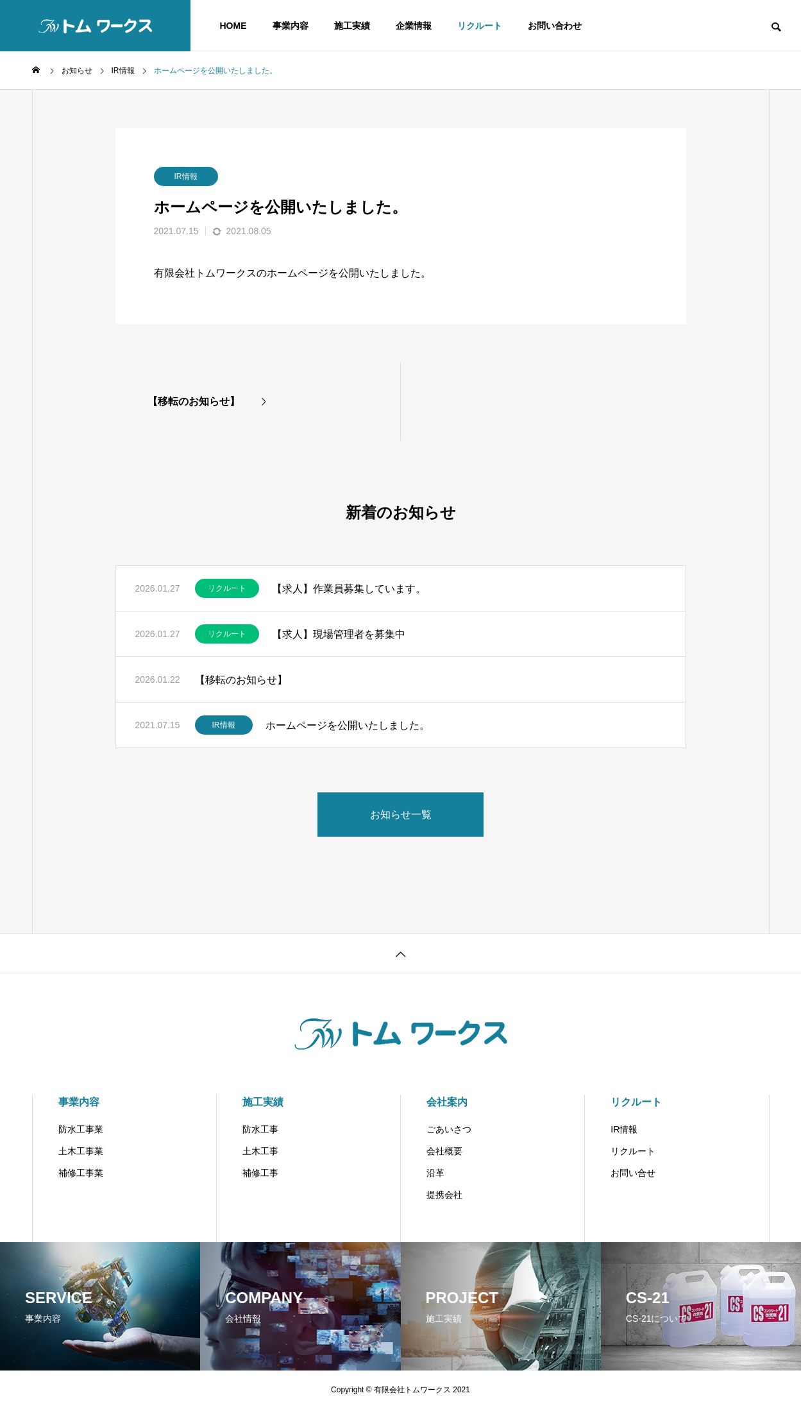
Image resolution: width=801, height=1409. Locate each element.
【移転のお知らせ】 (241, 679)
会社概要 (444, 1151)
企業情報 (414, 26)
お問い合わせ (555, 26)
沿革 (435, 1173)
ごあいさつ (448, 1129)
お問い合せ (633, 1173)
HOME (233, 26)
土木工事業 (80, 1151)
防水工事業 (80, 1129)
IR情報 (186, 176)
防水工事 (260, 1129)
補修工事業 (80, 1173)
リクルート (479, 26)
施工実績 (352, 26)
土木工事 (260, 1151)
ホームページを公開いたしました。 (348, 725)
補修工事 (260, 1173)
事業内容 (290, 26)
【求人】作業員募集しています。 (349, 588)
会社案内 (447, 1102)
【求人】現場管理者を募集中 (338, 634)
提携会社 (444, 1195)
